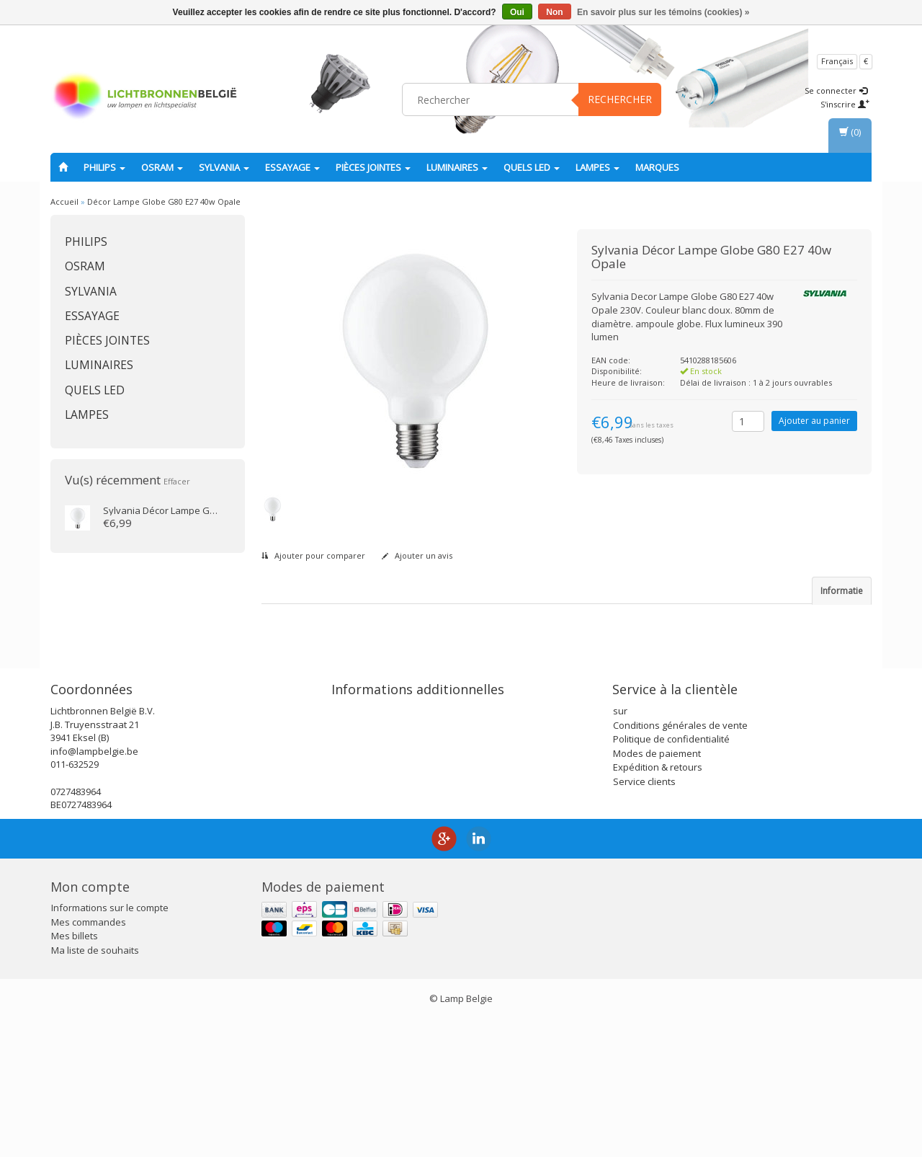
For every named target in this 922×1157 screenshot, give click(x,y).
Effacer (177, 481)
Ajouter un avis (417, 555)
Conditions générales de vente (680, 862)
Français (837, 61)
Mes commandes (88, 1059)
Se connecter (836, 90)
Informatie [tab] (841, 591)
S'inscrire (844, 104)
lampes (597, 167)
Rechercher (620, 99)
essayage (292, 167)
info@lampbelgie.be (94, 888)
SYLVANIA (224, 167)
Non (554, 12)
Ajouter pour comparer (313, 555)
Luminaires (457, 167)
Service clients (644, 919)
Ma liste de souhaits (95, 1087)
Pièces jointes (373, 167)
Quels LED (531, 167)
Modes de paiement (657, 891)
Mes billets (74, 1074)
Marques (657, 167)
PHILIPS (104, 167)
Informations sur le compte (110, 1045)
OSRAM (162, 167)
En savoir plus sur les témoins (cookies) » (663, 12)
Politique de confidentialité (671, 877)
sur (620, 849)
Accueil (64, 201)
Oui (517, 12)
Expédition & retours (657, 905)
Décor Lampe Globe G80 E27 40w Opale (164, 201)
